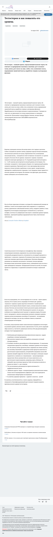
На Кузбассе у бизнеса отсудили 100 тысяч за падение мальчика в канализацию (26, 433)
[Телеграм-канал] (26, 61)
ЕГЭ (24, 10)
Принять (48, 14)
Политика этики (30, 507)
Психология (46, 10)
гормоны (8, 26)
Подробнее (38, 527)
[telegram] (10, 391)
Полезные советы (38, 10)
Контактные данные (31, 509)
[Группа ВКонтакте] (15, 59)
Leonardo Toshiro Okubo (15, 220)
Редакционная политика (7, 509)
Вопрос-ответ (18, 10)
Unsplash (26, 220)
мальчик (15, 26)
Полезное (10, 10)
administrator (44, 30)
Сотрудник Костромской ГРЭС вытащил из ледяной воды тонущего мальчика (26, 427)
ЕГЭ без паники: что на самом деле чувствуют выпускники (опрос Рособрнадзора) (26, 439)
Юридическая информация (20, 509)
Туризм (29, 10)
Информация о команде (19, 507)
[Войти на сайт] (49, 6)
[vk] (6, 391)
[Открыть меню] (3, 6)
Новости (4, 10)
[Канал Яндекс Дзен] (37, 59)
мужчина (22, 26)
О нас (3, 507)
